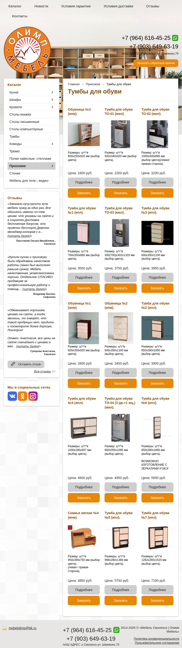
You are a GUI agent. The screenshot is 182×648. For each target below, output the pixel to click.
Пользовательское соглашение (157, 642)
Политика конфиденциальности (156, 638)
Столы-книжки (20, 114)
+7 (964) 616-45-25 (146, 38)
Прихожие (17, 166)
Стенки (14, 173)
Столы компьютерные (26, 129)
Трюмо (14, 151)
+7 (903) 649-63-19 (153, 46)
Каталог (15, 6)
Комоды (15, 144)
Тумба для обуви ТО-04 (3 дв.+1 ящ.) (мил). (120, 403)
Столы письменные (24, 122)
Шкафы (15, 100)
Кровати (15, 107)
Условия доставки (118, 6)
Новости (41, 6)
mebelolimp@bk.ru (22, 628)
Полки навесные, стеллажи (30, 158)
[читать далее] (19, 236)
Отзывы (152, 6)
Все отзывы (42, 371)
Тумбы (14, 136)
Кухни (13, 92)
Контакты (19, 16)
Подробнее (84, 182)
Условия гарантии (76, 6)
